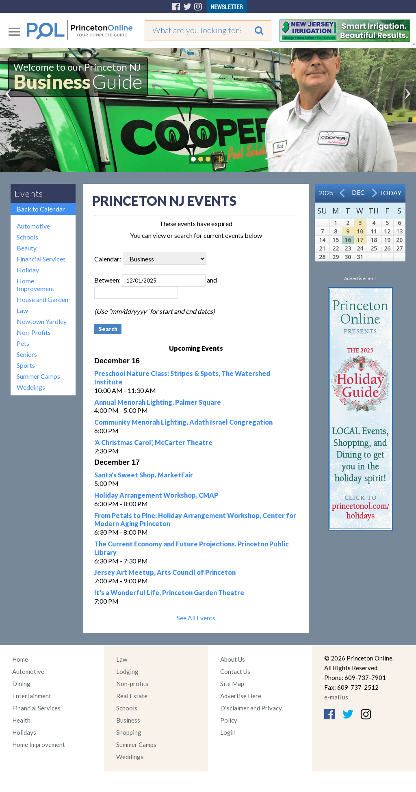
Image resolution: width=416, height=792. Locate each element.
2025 (326, 192)
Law (22, 310)
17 (360, 240)
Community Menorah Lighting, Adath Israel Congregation (183, 422)
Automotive (33, 226)
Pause (220, 159)
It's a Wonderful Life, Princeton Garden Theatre (169, 592)
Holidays (24, 732)
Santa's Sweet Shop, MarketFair (143, 475)
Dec (358, 192)
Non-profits (132, 683)
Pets (23, 343)
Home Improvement (35, 284)
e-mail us (336, 697)
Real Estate (131, 695)
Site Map (232, 683)
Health (21, 720)
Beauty (27, 248)
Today (390, 192)
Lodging (127, 671)
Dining (21, 683)
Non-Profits (34, 332)
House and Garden (42, 299)
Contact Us (235, 671)
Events (29, 193)
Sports (26, 365)
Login (228, 732)
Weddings (31, 387)
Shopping (128, 732)
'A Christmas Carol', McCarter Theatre (153, 442)
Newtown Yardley (42, 321)
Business (128, 720)
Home (20, 659)
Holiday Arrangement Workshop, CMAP (156, 495)
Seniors (27, 354)
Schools (27, 237)
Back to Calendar (41, 209)
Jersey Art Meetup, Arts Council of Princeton (165, 572)
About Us (232, 659)
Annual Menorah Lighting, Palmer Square (157, 402)
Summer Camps (38, 376)
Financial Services (41, 259)
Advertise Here (240, 695)
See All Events (196, 618)
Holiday (28, 270)
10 (360, 231)
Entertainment (31, 695)
